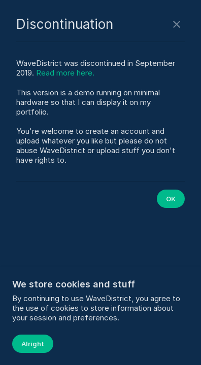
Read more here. (65, 73)
